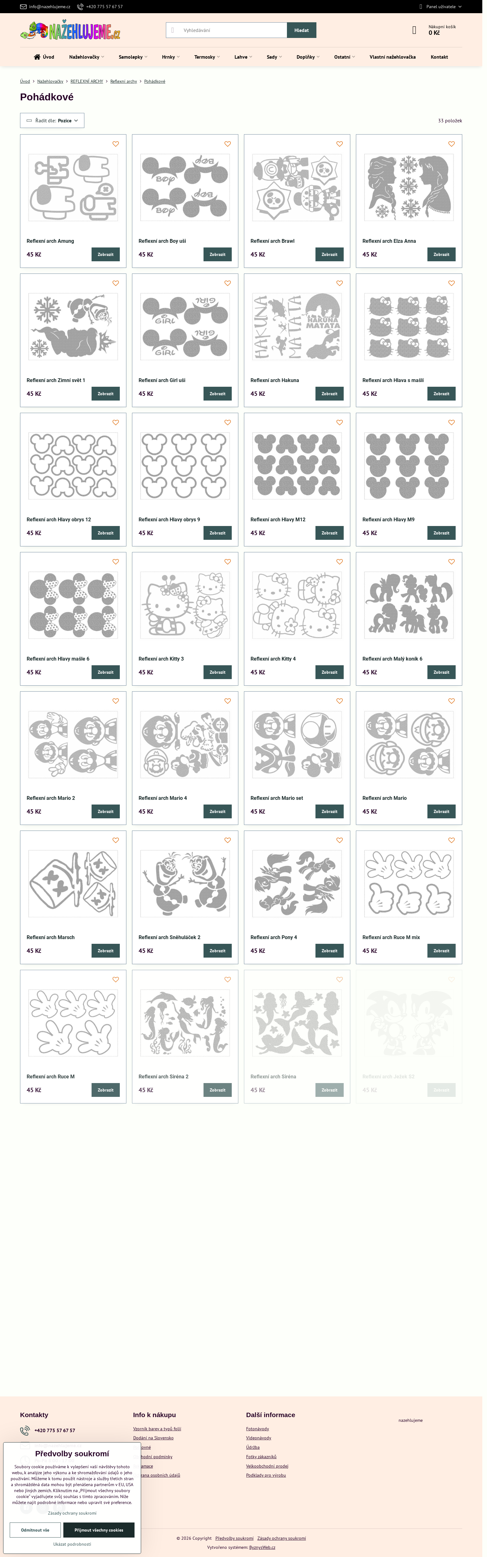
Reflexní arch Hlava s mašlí (393, 380)
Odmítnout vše (35, 1530)
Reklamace (143, 1466)
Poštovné (142, 1447)
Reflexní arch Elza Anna (389, 241)
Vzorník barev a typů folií (157, 1429)
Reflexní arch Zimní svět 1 (56, 380)
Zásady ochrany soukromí (281, 1538)
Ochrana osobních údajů (156, 1475)
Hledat (301, 30)
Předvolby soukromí (234, 1538)
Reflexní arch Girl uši (162, 380)
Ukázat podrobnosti (72, 1544)
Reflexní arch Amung (50, 241)
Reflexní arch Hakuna (275, 380)
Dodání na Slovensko (153, 1438)
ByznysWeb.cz (262, 1547)
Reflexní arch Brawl (272, 241)
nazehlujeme (411, 1420)
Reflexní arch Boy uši (162, 241)
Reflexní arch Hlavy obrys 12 (59, 520)
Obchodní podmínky (152, 1456)
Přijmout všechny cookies (99, 1530)
